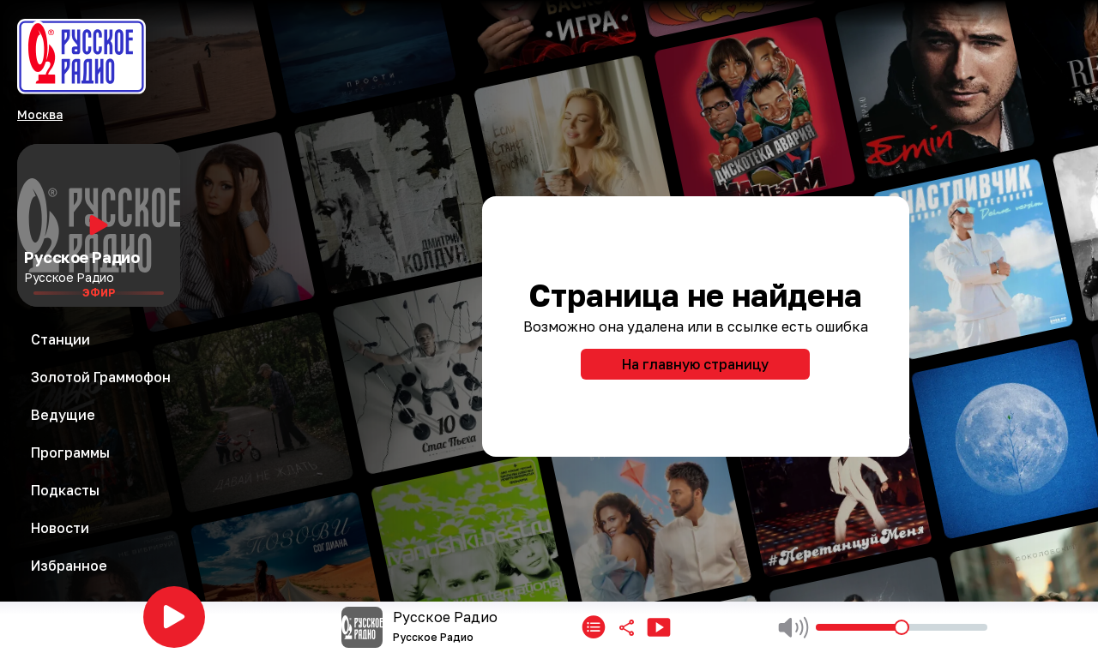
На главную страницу (695, 364)
